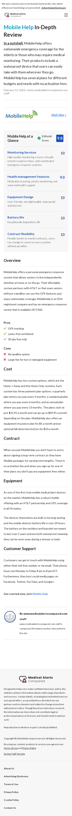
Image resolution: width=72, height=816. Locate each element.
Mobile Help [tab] (40, 593)
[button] (53, 8)
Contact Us (10, 807)
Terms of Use (11, 784)
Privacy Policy (11, 792)
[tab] (36, 115)
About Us (9, 768)
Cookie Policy (11, 800)
